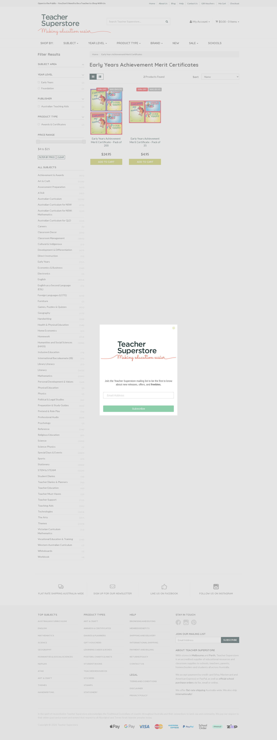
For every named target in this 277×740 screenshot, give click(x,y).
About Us (163, 3)
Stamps (88, 685)
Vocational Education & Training (55, 539)
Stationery (43, 464)
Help (181, 3)
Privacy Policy (139, 695)
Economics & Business (50, 267)
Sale (193, 43)
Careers (42, 226)
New (176, 43)
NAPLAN (42, 663)
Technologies (45, 511)
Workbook (43, 556)
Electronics (44, 273)
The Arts (43, 517)
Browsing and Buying (142, 621)
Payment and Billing (142, 649)
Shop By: (47, 43)
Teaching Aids (46, 505)
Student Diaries (46, 476)
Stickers (89, 678)
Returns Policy (139, 656)
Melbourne (198, 655)
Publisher (45, 98)
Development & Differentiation (55, 249)
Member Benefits (139, 628)
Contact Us (192, 3)
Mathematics (45, 375)
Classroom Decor (47, 232)
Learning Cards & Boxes (98, 649)
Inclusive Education (48, 352)
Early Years (47, 82)
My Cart (222, 3)
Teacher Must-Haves (49, 493)
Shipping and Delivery (143, 635)
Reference (43, 428)
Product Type (129, 43)
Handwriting (44, 318)
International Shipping (144, 642)
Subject (70, 43)
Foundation (47, 88)
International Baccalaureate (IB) (55, 358)
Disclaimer (136, 688)
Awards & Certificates (53, 124)
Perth (212, 655)
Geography (44, 312)
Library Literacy (46, 363)
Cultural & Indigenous (50, 243)
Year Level (97, 43)
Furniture (43, 301)
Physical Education (48, 387)
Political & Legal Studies (51, 399)
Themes (42, 523)
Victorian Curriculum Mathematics (49, 531)
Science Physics (46, 446)
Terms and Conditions (143, 681)
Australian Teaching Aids (55, 106)
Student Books (93, 663)
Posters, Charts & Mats (98, 656)
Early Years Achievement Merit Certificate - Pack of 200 (106, 142)
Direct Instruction (48, 255)
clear (60, 157)
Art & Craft (44, 181)
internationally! (184, 693)
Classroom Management (51, 238)
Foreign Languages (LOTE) (52, 295)
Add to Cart (106, 161)
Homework (44, 336)
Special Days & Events (50, 452)
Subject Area (47, 64)
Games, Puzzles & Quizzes (52, 306)
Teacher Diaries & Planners (53, 481)
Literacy (42, 369)
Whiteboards (45, 550)
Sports (41, 458)
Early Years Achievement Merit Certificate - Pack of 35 (144, 142)
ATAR (41, 192)
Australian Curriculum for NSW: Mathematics (55, 212)
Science (42, 440)
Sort (196, 76)
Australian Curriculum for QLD (54, 220)
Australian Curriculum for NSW (55, 204)
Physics (42, 393)
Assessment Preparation (51, 186)
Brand (157, 43)
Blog (173, 3)
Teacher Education (48, 487)
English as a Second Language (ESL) (54, 287)
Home (152, 3)
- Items (227, 21)
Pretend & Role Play (49, 411)
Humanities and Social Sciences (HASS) (55, 344)
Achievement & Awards (51, 175)
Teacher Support (47, 499)
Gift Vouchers (207, 3)
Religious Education (49, 434)
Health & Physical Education (53, 324)
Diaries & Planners (95, 635)
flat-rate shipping (195, 690)
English (42, 279)
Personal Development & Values (55, 381)
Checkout (234, 3)
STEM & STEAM (47, 470)
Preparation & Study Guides (53, 405)
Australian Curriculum (50, 198)
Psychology (44, 422)
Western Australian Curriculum (55, 544)
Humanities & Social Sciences (55, 656)
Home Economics (47, 330)
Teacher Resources (95, 671)
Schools (215, 43)
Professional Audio (48, 417)
